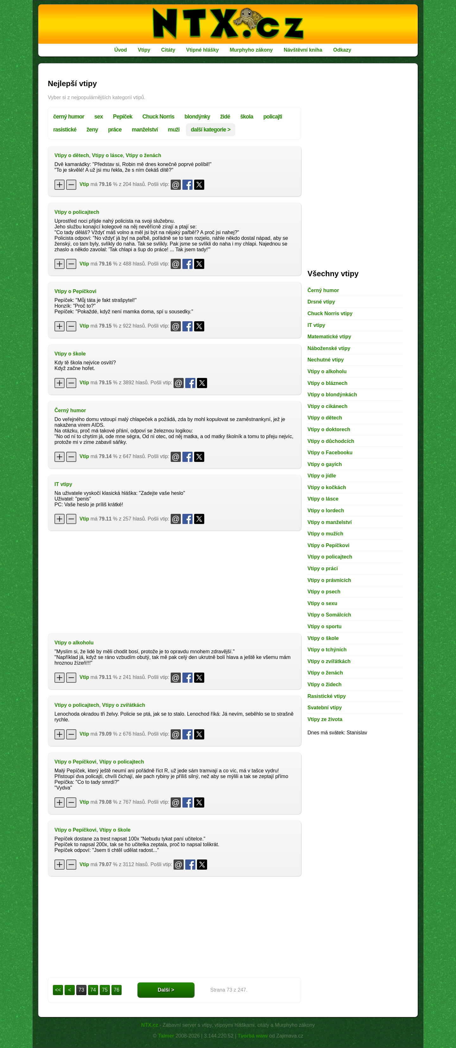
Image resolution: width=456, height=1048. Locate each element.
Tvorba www (253, 1035)
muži (174, 129)
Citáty (168, 50)
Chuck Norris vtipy (329, 313)
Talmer (166, 1035)
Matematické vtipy (329, 336)
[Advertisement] (174, 581)
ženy (92, 129)
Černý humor (70, 410)
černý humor (68, 116)
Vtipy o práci (322, 568)
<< (58, 990)
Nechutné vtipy (325, 359)
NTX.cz (149, 1025)
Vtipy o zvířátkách (123, 705)
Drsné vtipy (321, 301)
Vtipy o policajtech (76, 212)
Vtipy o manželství (329, 522)
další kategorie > (211, 129)
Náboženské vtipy (328, 348)
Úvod (120, 50)
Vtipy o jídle (321, 475)
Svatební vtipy (324, 707)
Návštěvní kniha (303, 50)
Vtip (84, 184)
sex (98, 116)
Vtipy (144, 50)
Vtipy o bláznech (327, 383)
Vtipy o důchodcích (330, 441)
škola (246, 116)
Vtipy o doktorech (328, 429)
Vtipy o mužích (325, 533)
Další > (166, 990)
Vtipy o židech (324, 684)
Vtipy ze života (324, 719)
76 (116, 990)
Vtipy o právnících (329, 580)
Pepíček (122, 116)
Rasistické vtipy (326, 696)
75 (105, 990)
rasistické (64, 129)
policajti (272, 116)
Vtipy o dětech (71, 155)
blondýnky (197, 116)
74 (93, 990)
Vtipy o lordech (325, 510)
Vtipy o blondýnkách (332, 394)
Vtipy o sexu (322, 603)
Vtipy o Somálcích (329, 614)
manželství (145, 129)
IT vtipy (63, 484)
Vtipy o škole (70, 353)
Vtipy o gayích (324, 464)
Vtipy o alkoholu (74, 642)
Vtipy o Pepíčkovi (75, 291)
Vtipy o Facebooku (329, 452)
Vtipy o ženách (143, 155)
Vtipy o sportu (324, 626)
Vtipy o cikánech (327, 406)
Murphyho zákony (251, 50)
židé (225, 116)
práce (115, 129)
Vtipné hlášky (202, 50)
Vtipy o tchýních (327, 649)
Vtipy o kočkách (326, 487)
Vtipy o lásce (107, 155)
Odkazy (342, 50)
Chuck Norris (158, 116)
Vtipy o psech (323, 591)
